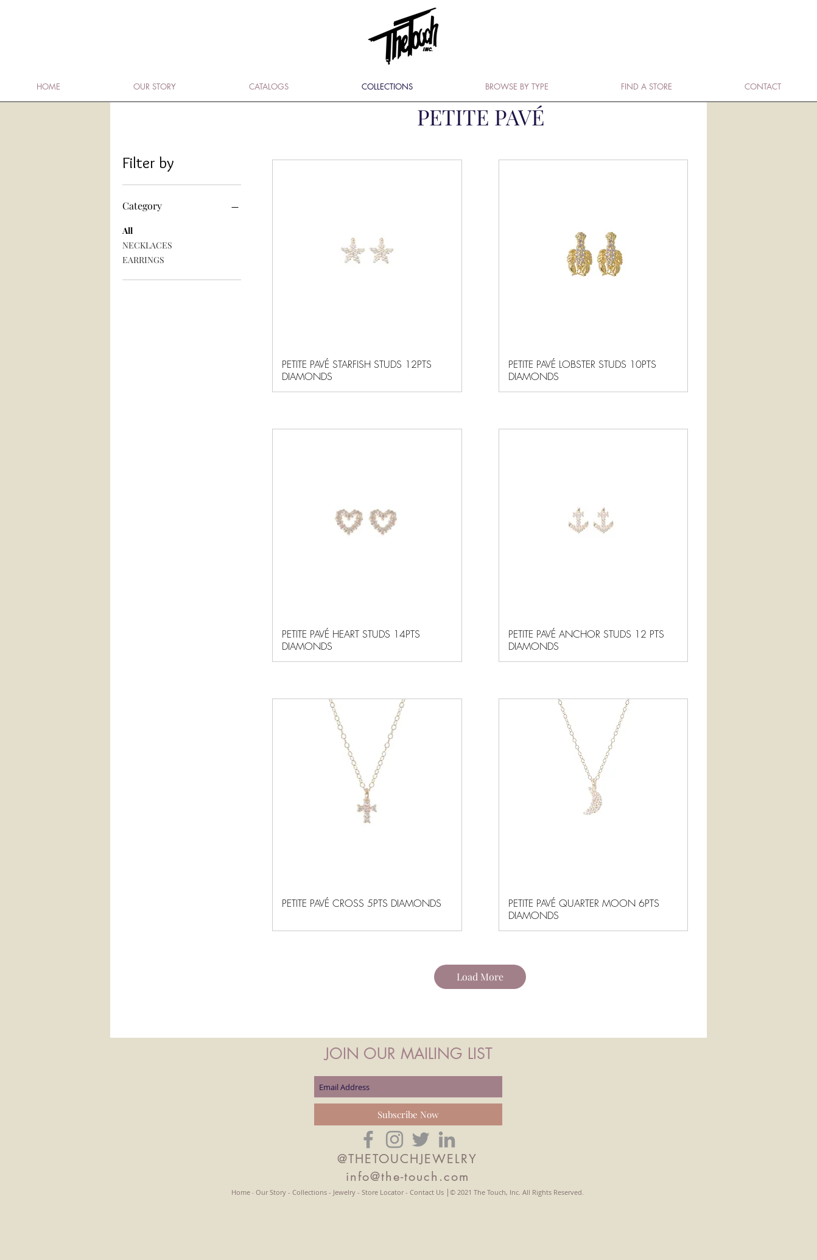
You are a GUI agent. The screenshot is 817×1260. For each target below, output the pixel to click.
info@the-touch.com (407, 1176)
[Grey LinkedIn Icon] (446, 1139)
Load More (480, 976)
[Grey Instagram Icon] (394, 1139)
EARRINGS (143, 259)
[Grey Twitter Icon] (420, 1139)
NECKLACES (147, 244)
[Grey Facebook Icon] (368, 1139)
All (127, 229)
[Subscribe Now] (408, 1114)
